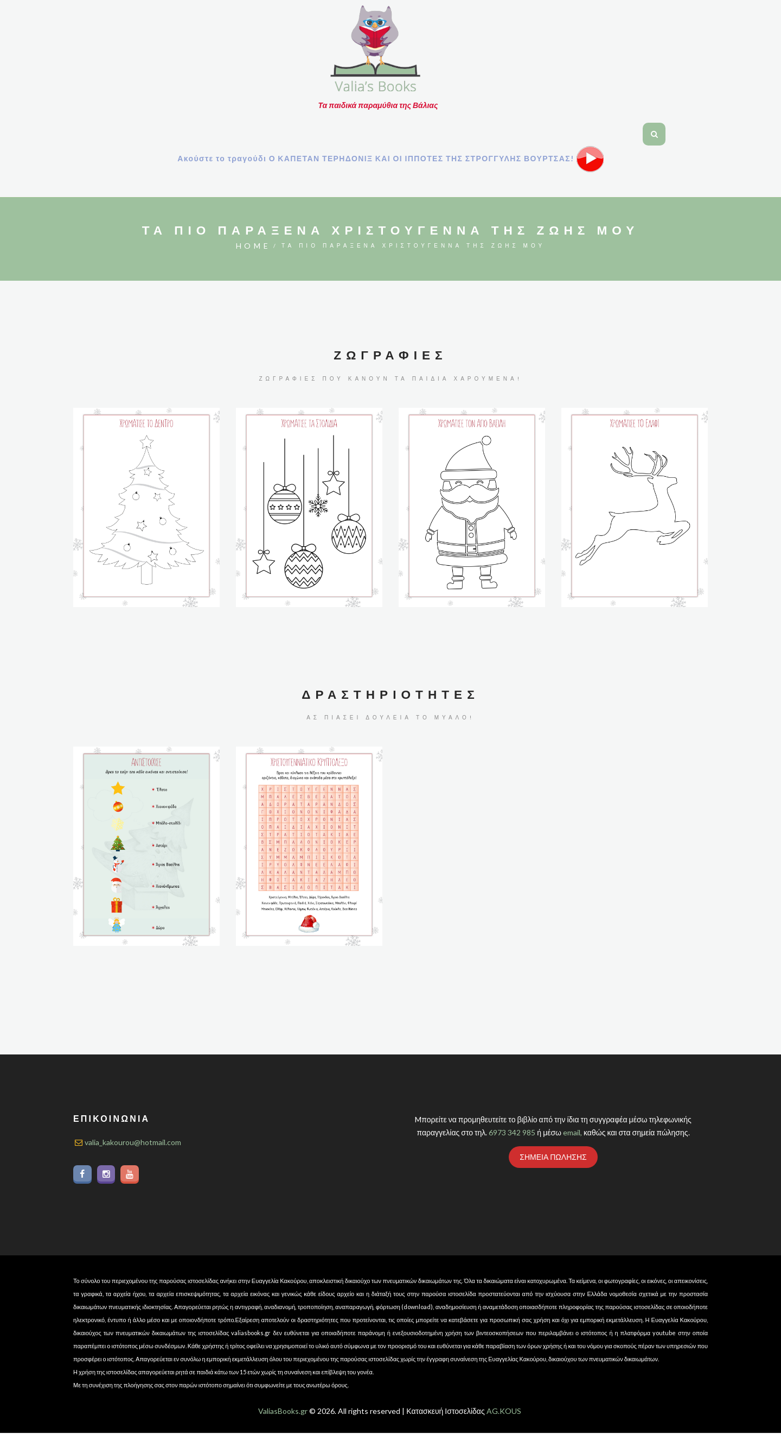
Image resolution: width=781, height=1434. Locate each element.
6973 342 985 (512, 1132)
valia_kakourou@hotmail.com (133, 1142)
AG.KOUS (503, 1412)
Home (253, 246)
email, (572, 1132)
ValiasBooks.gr (283, 1412)
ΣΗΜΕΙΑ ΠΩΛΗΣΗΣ (553, 1156)
